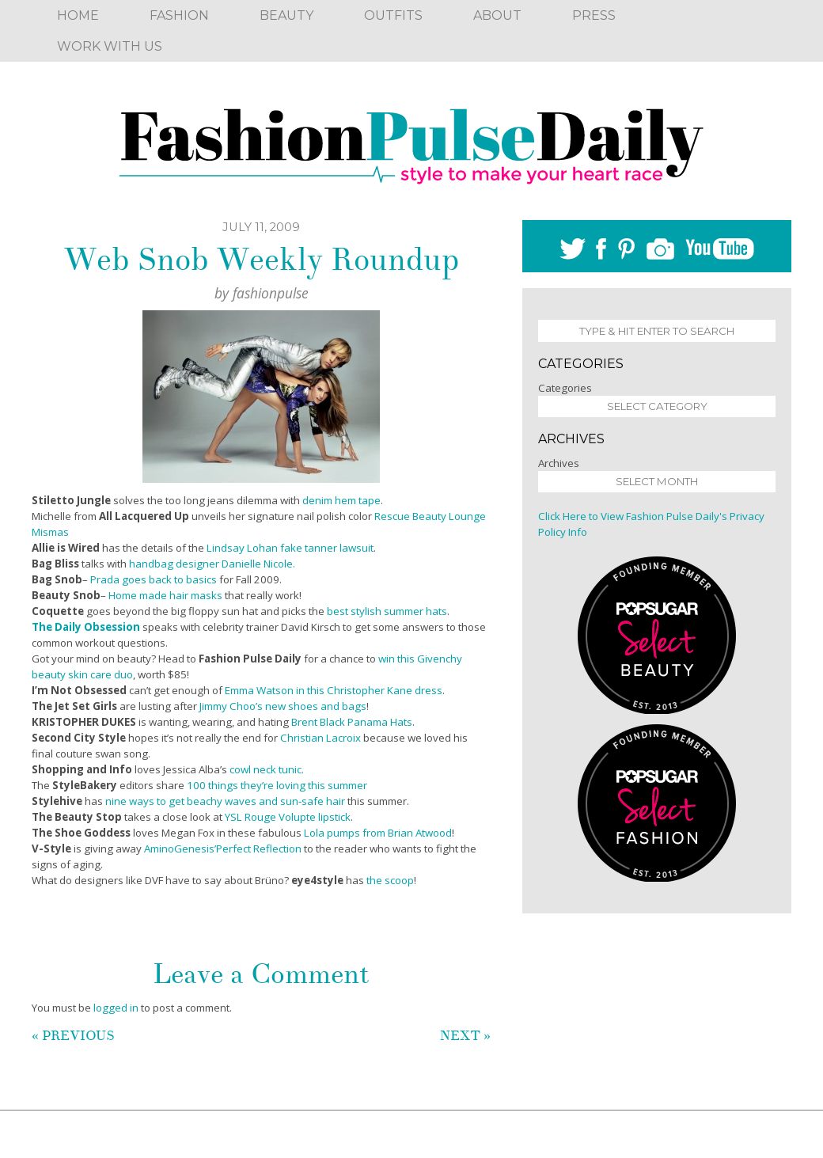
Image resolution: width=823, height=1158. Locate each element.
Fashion (179, 15)
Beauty (286, 15)
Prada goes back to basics (153, 579)
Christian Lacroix (320, 738)
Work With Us (109, 46)
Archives (558, 463)
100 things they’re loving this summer (277, 785)
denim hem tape (341, 500)
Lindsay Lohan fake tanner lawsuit (290, 548)
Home (78, 15)
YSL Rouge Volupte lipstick (288, 817)
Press (594, 15)
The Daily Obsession (86, 627)
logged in (115, 1007)
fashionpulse (271, 292)
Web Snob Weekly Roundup (261, 259)
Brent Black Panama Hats (351, 722)
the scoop (390, 880)
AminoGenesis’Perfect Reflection (223, 848)
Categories (565, 388)
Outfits (393, 15)
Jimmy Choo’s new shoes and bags (282, 706)
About (497, 15)
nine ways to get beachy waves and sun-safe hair (225, 801)
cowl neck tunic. (266, 769)
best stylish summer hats (387, 611)
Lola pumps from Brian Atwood (378, 833)
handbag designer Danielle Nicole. (212, 563)
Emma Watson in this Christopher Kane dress (333, 690)
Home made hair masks (165, 595)
